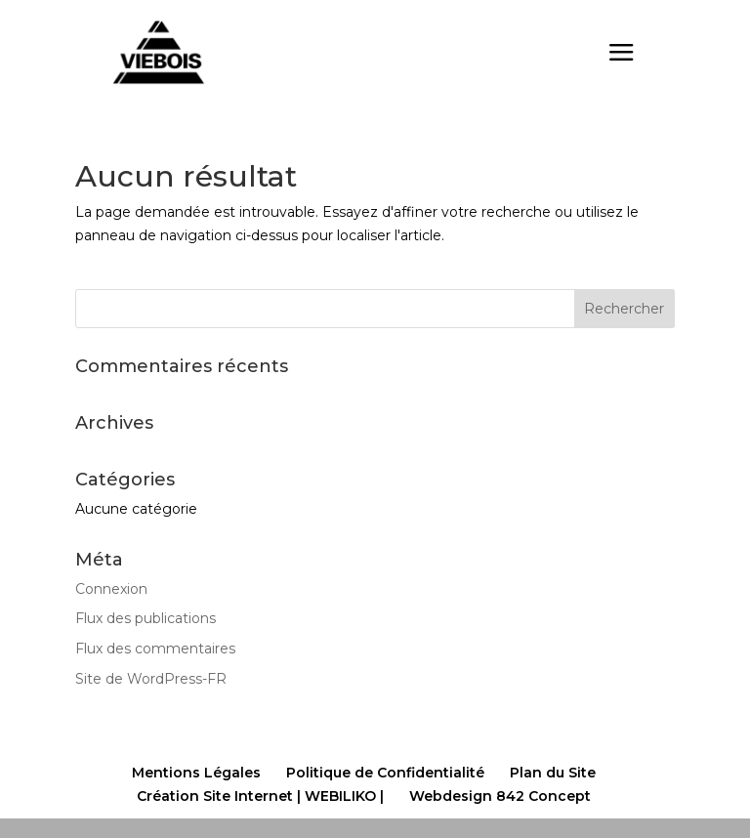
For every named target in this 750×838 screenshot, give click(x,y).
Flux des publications (145, 618)
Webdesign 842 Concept (500, 796)
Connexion (111, 589)
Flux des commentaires (155, 648)
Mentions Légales (196, 772)
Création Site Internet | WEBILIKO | (260, 796)
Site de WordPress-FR (151, 679)
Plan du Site (553, 772)
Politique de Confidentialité (385, 772)
